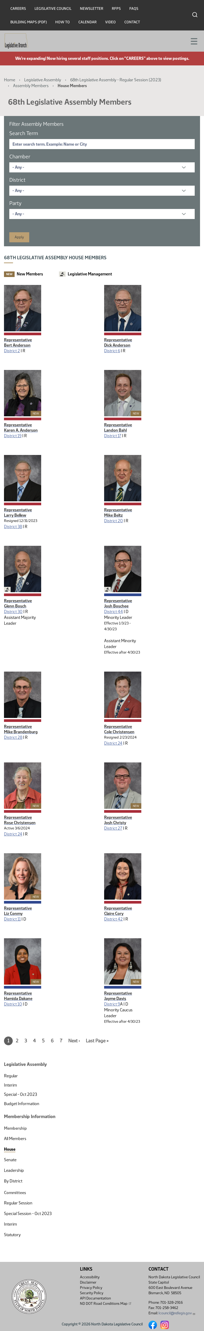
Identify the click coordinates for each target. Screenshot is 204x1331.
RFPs (116, 8)
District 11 (12, 919)
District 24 (113, 743)
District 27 (113, 828)
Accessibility (90, 1277)
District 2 (12, 350)
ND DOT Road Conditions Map (106, 1303)
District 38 (13, 526)
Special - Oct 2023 (20, 1094)
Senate (10, 1159)
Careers (18, 8)
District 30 (13, 611)
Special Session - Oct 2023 (28, 1213)
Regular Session (18, 1202)
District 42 (113, 919)
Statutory (12, 1234)
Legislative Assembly (42, 79)
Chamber (19, 156)
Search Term (23, 133)
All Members (15, 1138)
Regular (11, 1075)
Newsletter (91, 8)
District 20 (113, 520)
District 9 (112, 1004)
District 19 (13, 435)
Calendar (87, 22)
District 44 (113, 611)
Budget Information (21, 1103)
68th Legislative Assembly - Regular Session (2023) (115, 79)
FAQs (133, 8)
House (9, 1149)
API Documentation (95, 1298)
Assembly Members (31, 85)
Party (15, 203)
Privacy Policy (91, 1287)
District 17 (112, 435)
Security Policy (91, 1293)
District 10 (13, 1004)
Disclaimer (88, 1282)
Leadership (14, 1170)
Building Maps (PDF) (28, 22)
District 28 (13, 737)
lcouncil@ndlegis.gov (177, 1313)
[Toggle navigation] (194, 40)
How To (62, 22)
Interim (10, 1085)
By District (13, 1180)
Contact (132, 22)
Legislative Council (53, 8)
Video (110, 22)
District (17, 180)
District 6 (112, 350)
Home (9, 79)
